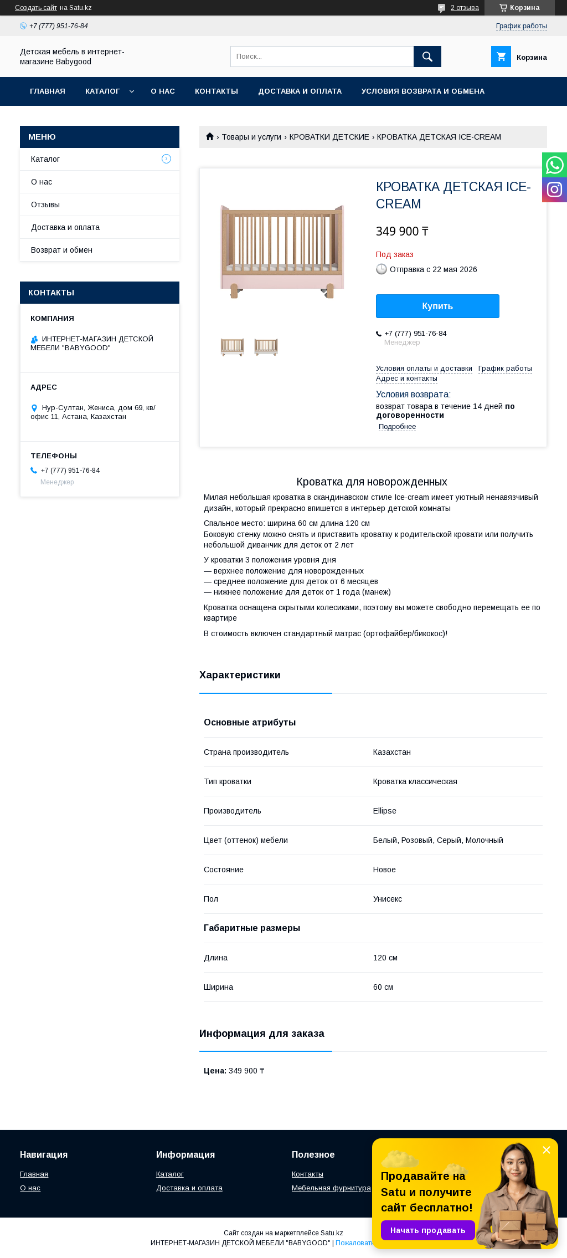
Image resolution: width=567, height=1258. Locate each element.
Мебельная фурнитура (331, 1188)
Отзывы (45, 204)
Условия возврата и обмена (423, 91)
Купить (437, 306)
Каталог (102, 91)
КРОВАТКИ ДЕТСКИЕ (329, 136)
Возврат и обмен (61, 250)
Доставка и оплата (300, 91)
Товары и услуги (251, 136)
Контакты (216, 91)
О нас (163, 91)
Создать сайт (36, 8)
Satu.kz (332, 1233)
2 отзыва (465, 8)
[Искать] (427, 56)
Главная (47, 91)
